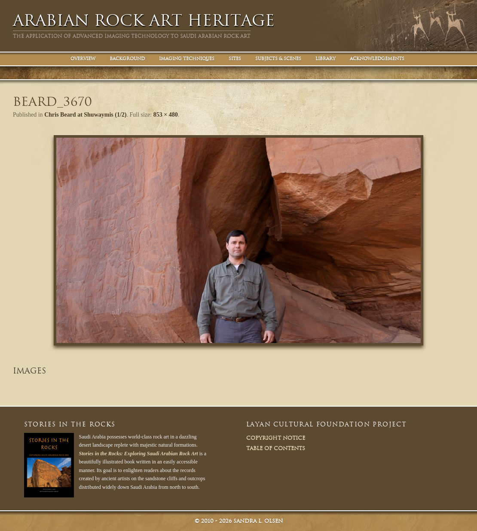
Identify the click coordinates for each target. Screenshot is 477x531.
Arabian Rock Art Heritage (144, 20)
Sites (235, 59)
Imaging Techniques (186, 59)
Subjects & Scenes (278, 59)
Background (127, 59)
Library (325, 59)
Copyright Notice (275, 438)
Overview (82, 59)
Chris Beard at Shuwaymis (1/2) (85, 114)
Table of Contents (275, 448)
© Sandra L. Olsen (239, 521)
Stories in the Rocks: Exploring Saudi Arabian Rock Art (138, 454)
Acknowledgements (377, 59)
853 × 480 (165, 114)
